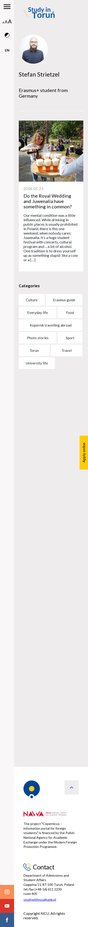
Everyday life (37, 312)
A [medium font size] (6, 21)
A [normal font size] (3, 22)
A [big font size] (10, 21)
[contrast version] (7, 40)
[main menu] (7, 7)
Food (70, 312)
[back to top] (72, 787)
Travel (66, 350)
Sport (70, 338)
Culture (32, 300)
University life (37, 363)
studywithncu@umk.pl (39, 899)
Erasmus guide (64, 300)
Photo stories (38, 338)
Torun (34, 350)
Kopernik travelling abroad (51, 325)
